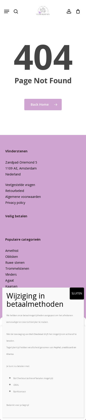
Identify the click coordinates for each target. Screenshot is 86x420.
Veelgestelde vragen (20, 185)
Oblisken (11, 256)
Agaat (9, 280)
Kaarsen (11, 286)
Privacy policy (15, 202)
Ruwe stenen (15, 262)
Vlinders (11, 274)
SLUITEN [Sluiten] (77, 293)
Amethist (12, 250)
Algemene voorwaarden (23, 196)
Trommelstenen (17, 268)
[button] (6, 11)
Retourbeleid (14, 190)
